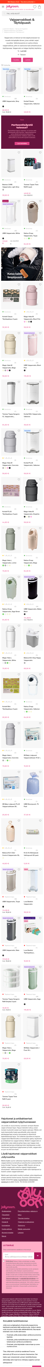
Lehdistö (21, 1233)
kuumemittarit (23, 1180)
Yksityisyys (21, 1225)
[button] (3, 7)
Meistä (4, 1236)
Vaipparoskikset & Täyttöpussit (14, 32)
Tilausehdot (5, 1215)
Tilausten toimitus (23, 1218)
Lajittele (28, 60)
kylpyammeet (33, 1180)
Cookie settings (7, 1229)
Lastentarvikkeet (8, 29)
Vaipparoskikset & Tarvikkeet (13, 30)
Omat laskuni (6, 1218)
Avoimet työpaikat (7, 1233)
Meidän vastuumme (24, 1229)
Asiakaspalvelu (6, 1211)
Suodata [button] (16, 60)
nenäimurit (5, 1182)
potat (16, 1180)
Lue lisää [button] (23, 51)
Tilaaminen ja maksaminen (26, 1222)
